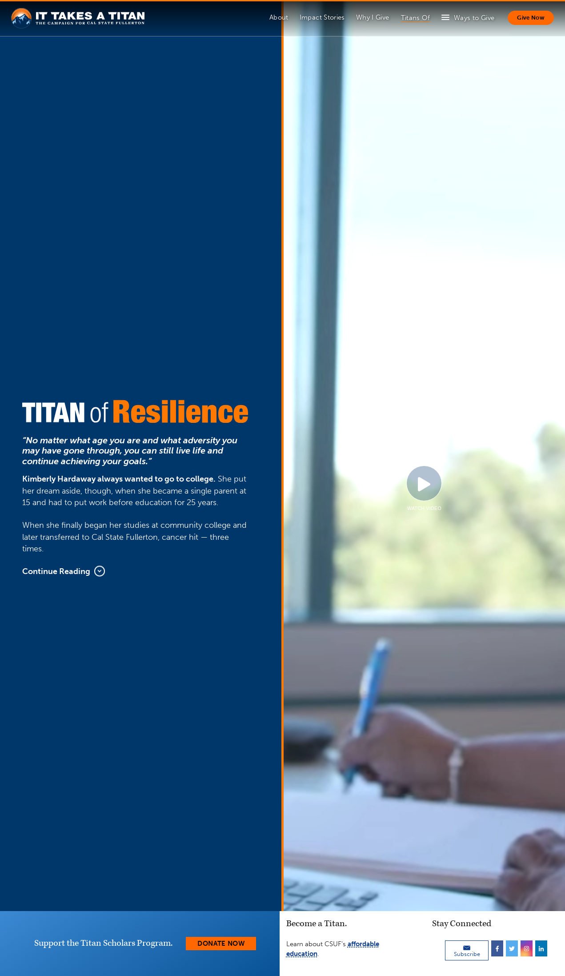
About (279, 17)
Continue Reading (63, 571)
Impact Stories (322, 17)
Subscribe (467, 950)
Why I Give (372, 17)
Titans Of (415, 18)
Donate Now (220, 944)
